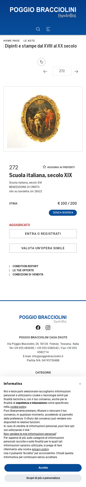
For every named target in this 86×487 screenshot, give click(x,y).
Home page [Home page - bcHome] (11, 40)
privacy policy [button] (40, 449)
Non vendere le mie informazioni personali (30, 434)
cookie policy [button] (18, 406)
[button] (80, 384)
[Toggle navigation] (48, 29)
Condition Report (25, 266)
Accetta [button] (43, 467)
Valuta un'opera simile (43, 248)
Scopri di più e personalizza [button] (43, 478)
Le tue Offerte (23, 270)
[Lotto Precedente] (46, 72)
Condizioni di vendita (28, 274)
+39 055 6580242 (47, 348)
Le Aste (29, 40)
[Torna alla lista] (42, 62)
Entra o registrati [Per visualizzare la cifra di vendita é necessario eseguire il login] (43, 233)
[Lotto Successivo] (77, 72)
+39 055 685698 (23, 348)
